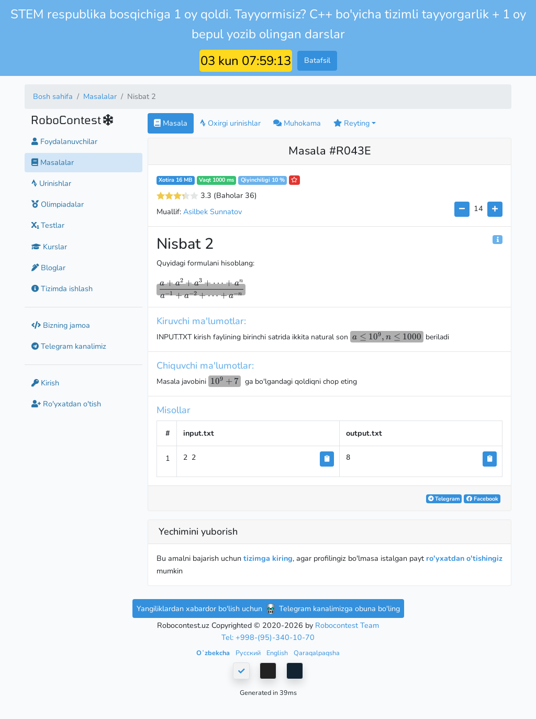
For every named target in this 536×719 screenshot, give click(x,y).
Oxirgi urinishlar (230, 123)
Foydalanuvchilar (64, 141)
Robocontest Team (347, 625)
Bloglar (48, 267)
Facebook (482, 499)
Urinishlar (51, 183)
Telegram (444, 499)
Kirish (45, 383)
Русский (249, 652)
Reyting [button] (351, 123)
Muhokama (297, 123)
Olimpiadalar (57, 204)
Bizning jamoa (60, 325)
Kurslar (49, 246)
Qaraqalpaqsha (317, 652)
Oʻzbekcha (213, 652)
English (277, 652)
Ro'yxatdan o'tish (66, 404)
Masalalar (100, 96)
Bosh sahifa (53, 96)
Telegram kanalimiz (68, 346)
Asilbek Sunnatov (212, 211)
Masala (170, 123)
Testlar (47, 225)
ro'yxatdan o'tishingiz (464, 558)
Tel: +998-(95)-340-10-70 (268, 637)
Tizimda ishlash (62, 288)
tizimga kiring (268, 558)
